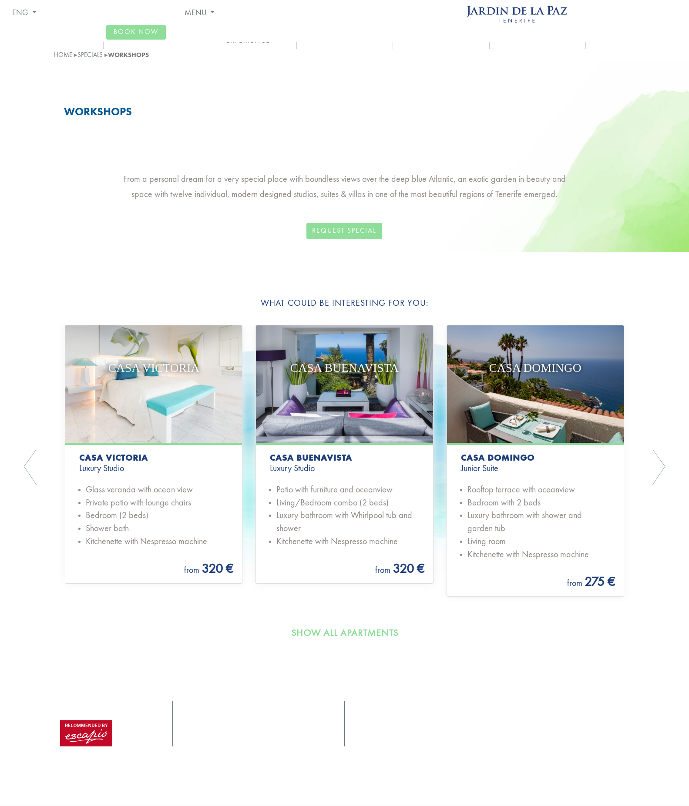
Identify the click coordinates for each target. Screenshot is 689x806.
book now (136, 32)
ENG (21, 13)
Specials (90, 55)
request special (344, 230)
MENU (196, 13)
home (63, 55)
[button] (70, 468)
